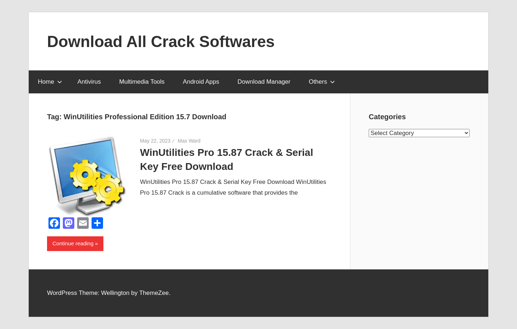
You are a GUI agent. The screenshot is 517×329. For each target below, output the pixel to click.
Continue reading (72, 243)
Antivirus (89, 81)
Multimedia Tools (141, 81)
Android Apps (201, 81)
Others (322, 81)
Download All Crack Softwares (161, 41)
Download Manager (263, 81)
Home (50, 81)
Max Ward (189, 141)
